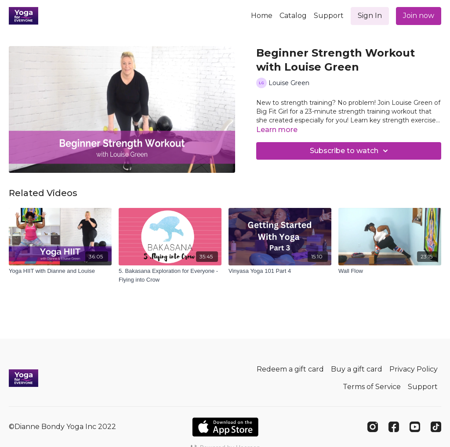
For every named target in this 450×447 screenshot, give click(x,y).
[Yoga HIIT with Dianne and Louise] (60, 271)
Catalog (293, 15)
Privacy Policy (413, 369)
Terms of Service (372, 387)
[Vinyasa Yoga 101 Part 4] (280, 271)
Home (261, 15)
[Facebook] (393, 427)
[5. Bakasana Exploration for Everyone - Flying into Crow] (170, 275)
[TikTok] (436, 427)
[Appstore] (225, 427)
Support (329, 15)
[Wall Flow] (389, 271)
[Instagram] (372, 427)
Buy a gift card (356, 369)
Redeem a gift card (290, 369)
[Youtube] (415, 427)
